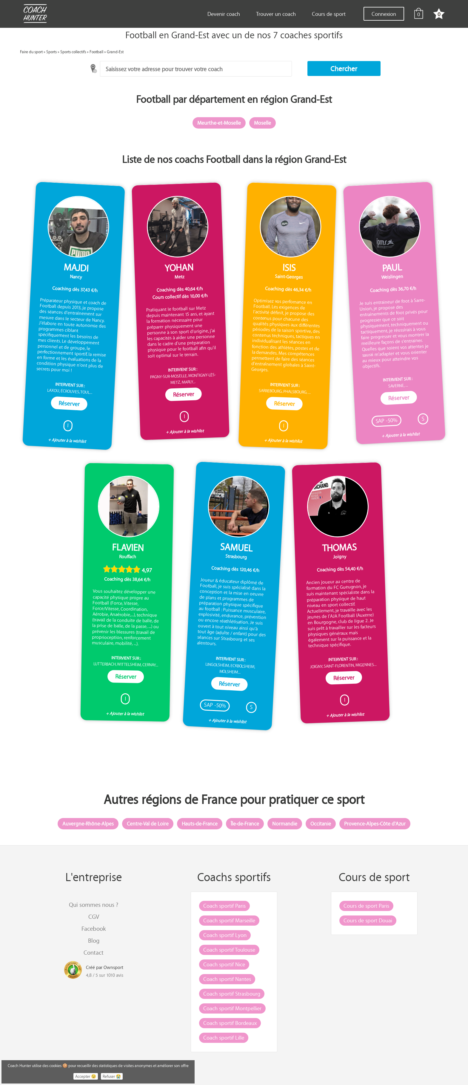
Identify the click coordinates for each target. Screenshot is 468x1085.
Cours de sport (329, 14)
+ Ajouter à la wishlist (67, 440)
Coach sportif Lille (223, 1037)
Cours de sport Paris (366, 905)
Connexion (384, 14)
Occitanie (320, 824)
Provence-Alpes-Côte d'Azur (375, 824)
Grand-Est (115, 51)
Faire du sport (31, 51)
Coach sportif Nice (224, 964)
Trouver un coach (276, 14)
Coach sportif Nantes (227, 979)
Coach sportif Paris (224, 905)
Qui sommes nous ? (93, 904)
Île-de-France (245, 824)
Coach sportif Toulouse (229, 949)
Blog (93, 940)
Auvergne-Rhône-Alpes (88, 824)
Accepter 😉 (85, 1076)
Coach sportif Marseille (229, 920)
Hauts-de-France (200, 824)
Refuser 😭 (112, 1076)
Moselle (262, 123)
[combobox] (196, 69)
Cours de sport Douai (368, 920)
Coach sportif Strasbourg (231, 993)
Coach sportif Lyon (225, 935)
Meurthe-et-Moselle (219, 123)
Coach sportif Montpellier (232, 1008)
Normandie (284, 824)
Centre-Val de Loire (148, 824)
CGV (93, 916)
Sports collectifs (73, 51)
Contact (94, 952)
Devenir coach (223, 14)
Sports (51, 51)
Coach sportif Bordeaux (230, 1023)
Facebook (93, 928)
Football (96, 51)
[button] (344, 68)
